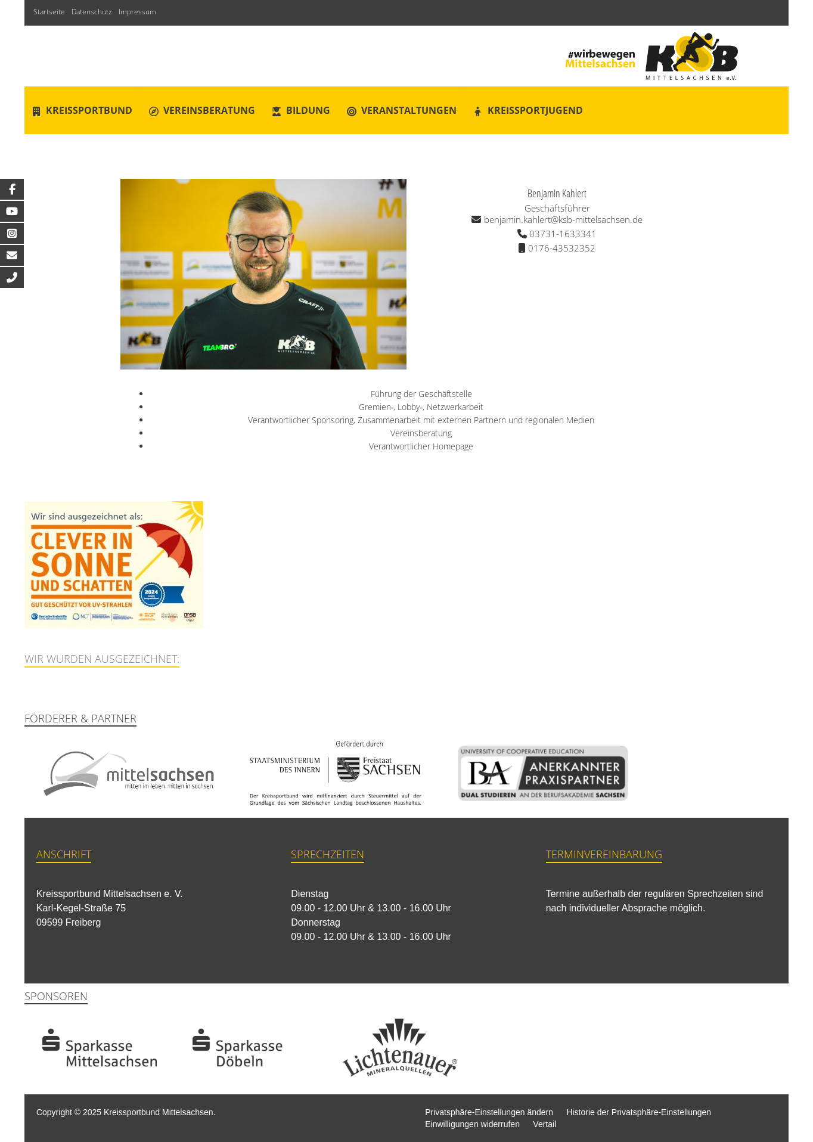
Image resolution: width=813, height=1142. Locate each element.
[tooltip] (12, 189)
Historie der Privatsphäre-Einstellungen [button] (638, 1112)
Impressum (137, 12)
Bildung (308, 110)
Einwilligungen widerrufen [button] (472, 1124)
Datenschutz (92, 12)
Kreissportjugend (535, 110)
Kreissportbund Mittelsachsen (158, 1112)
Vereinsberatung (209, 110)
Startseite (49, 12)
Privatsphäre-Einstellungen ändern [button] (489, 1112)
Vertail (544, 1124)
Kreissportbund (89, 110)
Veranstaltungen (409, 110)
